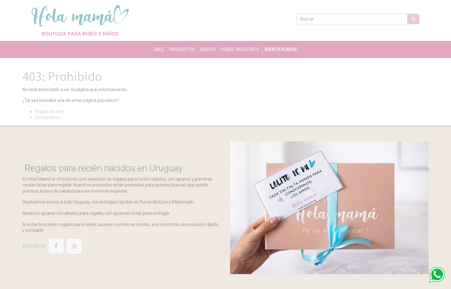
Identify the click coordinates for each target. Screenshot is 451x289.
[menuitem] (159, 50)
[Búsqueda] (413, 19)
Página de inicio (50, 111)
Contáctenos (47, 117)
